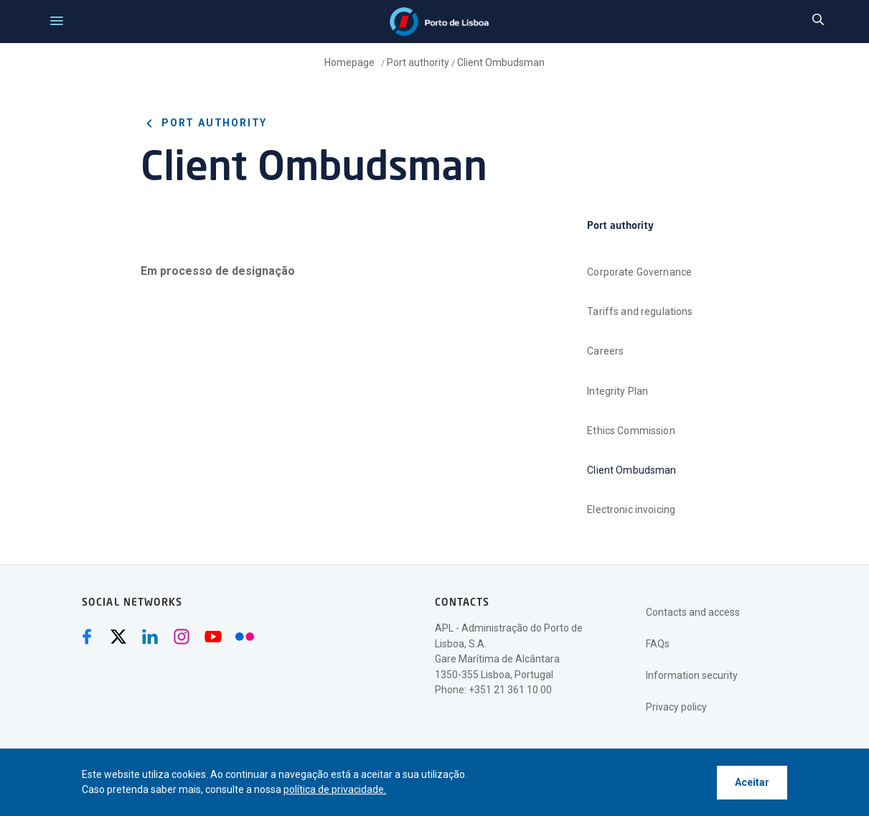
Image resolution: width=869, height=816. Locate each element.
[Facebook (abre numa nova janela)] (87, 636)
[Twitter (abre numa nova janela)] (118, 636)
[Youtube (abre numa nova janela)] (213, 636)
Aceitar (752, 782)
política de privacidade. (334, 789)
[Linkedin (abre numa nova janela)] (150, 636)
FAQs (658, 643)
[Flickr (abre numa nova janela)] (244, 636)
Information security (692, 675)
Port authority (418, 62)
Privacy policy (676, 707)
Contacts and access (693, 612)
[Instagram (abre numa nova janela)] (181, 636)
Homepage (350, 62)
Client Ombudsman (501, 62)
